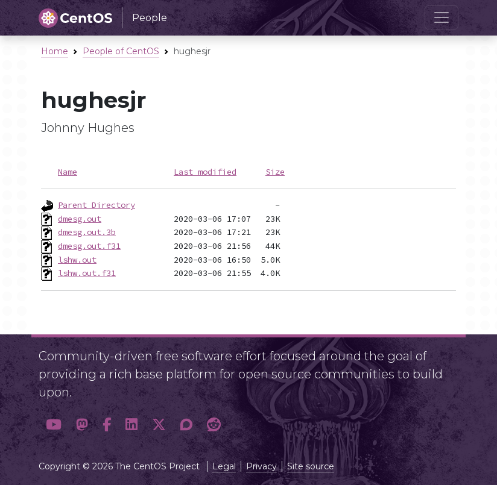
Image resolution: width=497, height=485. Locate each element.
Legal (224, 466)
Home (54, 51)
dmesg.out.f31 (89, 245)
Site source (310, 466)
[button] (54, 425)
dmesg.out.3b (87, 232)
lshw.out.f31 (87, 273)
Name (67, 171)
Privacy (261, 466)
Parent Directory (96, 204)
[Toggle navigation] (441, 17)
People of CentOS (121, 51)
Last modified (205, 171)
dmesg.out (79, 218)
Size (275, 171)
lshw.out (77, 259)
